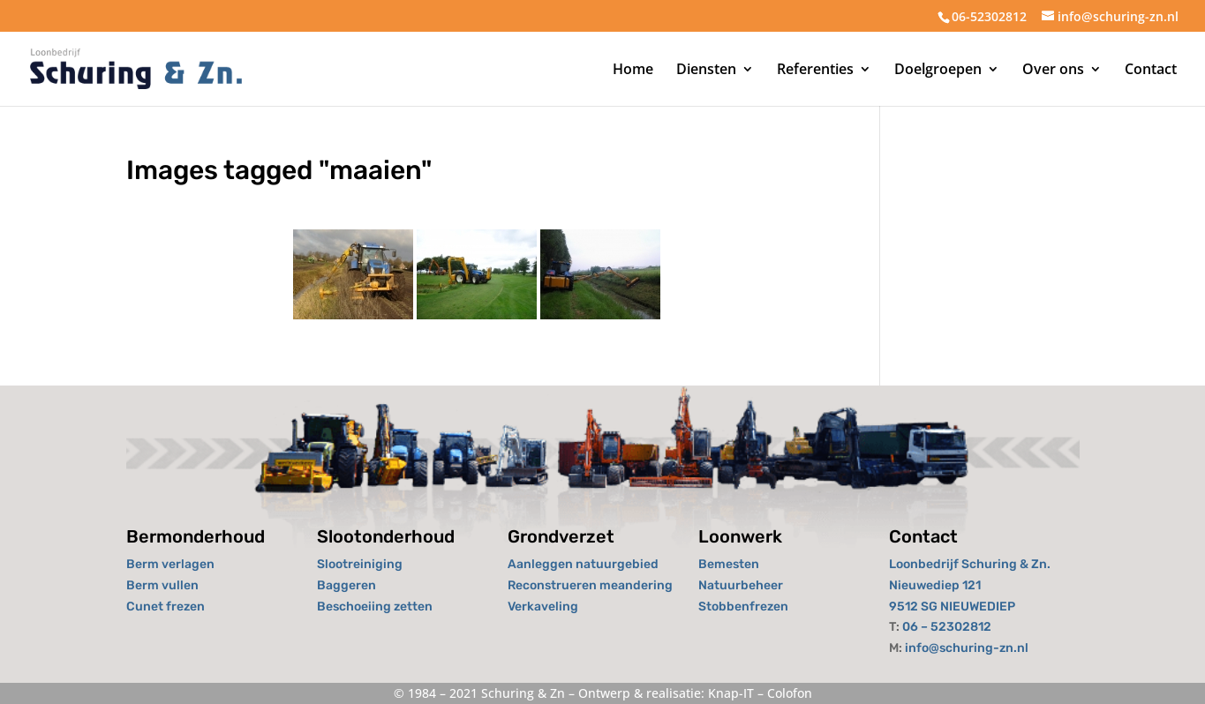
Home (633, 71)
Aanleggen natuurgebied (583, 564)
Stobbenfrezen (743, 606)
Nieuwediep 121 (935, 585)
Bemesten (728, 564)
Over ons (1053, 71)
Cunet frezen (165, 606)
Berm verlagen (170, 564)
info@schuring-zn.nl (966, 647)
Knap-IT (731, 693)
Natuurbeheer (740, 585)
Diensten (706, 71)
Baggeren (346, 585)
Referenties (815, 71)
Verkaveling (543, 606)
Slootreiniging (360, 564)
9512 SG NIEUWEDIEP (952, 606)
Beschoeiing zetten (375, 606)
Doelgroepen (938, 71)
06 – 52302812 (946, 626)
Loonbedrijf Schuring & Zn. (970, 564)
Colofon (789, 693)
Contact (1151, 71)
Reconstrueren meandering (590, 585)
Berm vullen (162, 585)
